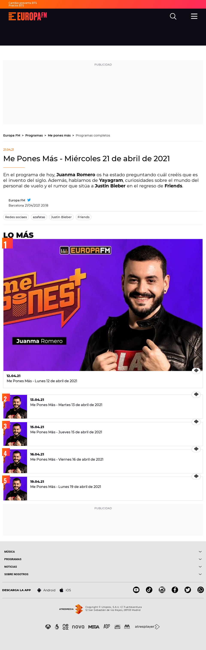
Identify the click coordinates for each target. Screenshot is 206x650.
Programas (34, 135)
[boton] (152, 551)
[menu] (194, 15)
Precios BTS (16, 5)
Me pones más (59, 135)
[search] (173, 16)
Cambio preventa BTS (23, 3)
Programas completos (93, 135)
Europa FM (12, 135)
